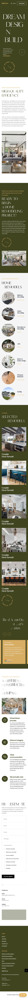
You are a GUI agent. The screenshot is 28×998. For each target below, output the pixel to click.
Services (4, 951)
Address (4, 978)
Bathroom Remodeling (8, 954)
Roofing (4, 968)
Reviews (4, 941)
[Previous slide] (4, 634)
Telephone (4, 983)
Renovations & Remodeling (9, 958)
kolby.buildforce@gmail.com (8, 895)
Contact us (5, 943)
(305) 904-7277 (5, 900)
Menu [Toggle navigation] (13, 3)
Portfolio (4, 938)
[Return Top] (26, 970)
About (3, 936)
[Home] (5, 3)
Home (3, 933)
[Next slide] (9, 634)
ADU (3, 961)
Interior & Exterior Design (8, 963)
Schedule (4, 946)
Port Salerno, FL (5, 905)
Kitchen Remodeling (7, 956)
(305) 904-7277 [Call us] (6, 985)
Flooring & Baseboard (7, 965)
